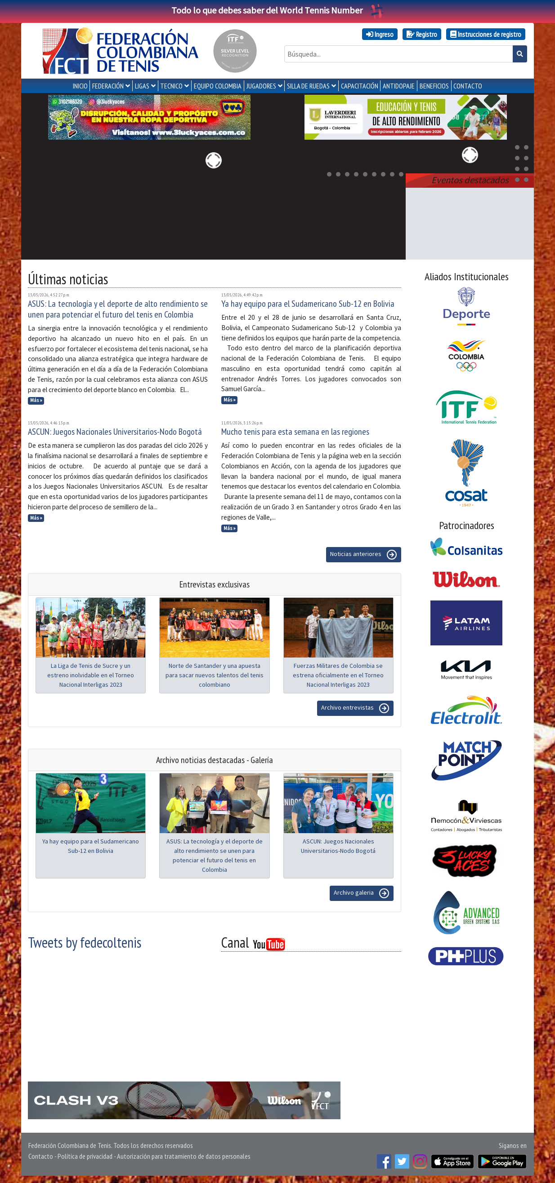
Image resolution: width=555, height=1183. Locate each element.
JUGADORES (261, 85)
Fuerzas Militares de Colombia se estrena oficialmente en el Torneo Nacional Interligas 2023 (338, 675)
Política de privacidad (85, 1156)
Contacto (40, 1156)
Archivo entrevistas (355, 708)
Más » (36, 400)
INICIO (80, 85)
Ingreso (380, 34)
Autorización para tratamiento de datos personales (184, 1156)
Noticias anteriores (363, 554)
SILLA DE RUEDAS (308, 85)
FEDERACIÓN (108, 85)
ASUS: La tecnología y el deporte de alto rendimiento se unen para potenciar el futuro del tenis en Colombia (118, 309)
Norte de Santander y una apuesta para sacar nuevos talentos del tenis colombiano (215, 675)
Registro (422, 34)
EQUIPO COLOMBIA (218, 85)
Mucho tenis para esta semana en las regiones (295, 431)
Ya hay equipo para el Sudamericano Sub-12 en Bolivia (307, 303)
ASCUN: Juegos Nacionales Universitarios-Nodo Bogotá (115, 431)
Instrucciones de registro (485, 34)
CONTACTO (467, 85)
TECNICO (171, 85)
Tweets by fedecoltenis (84, 942)
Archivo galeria (361, 893)
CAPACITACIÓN (359, 85)
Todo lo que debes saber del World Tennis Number (277, 10)
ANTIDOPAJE (399, 85)
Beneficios (434, 85)
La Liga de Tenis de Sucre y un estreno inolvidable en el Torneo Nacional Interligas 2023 (90, 675)
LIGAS (142, 85)
